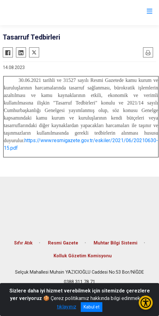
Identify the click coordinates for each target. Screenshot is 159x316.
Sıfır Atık (23, 243)
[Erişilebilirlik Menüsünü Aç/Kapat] (146, 303)
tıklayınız (66, 307)
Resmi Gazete (63, 243)
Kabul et (92, 306)
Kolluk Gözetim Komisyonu (83, 256)
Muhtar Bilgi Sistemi (115, 243)
